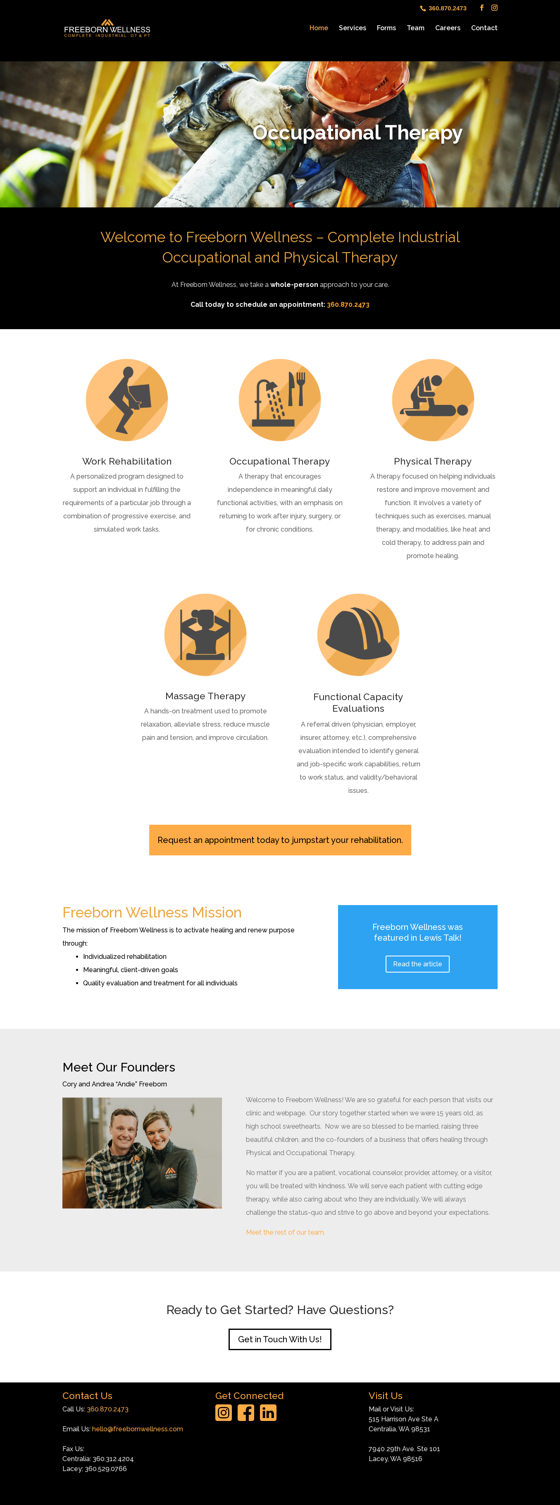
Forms (386, 28)
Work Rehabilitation (127, 461)
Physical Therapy (433, 461)
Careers (447, 28)
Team (415, 28)
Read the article (417, 964)
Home (319, 28)
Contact (484, 28)
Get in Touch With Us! (280, 1339)
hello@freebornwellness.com (137, 1429)
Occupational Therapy (279, 461)
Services (352, 28)
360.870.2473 (348, 304)
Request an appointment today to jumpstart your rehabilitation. (280, 840)
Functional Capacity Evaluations (358, 702)
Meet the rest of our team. (285, 1232)
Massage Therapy (205, 695)
